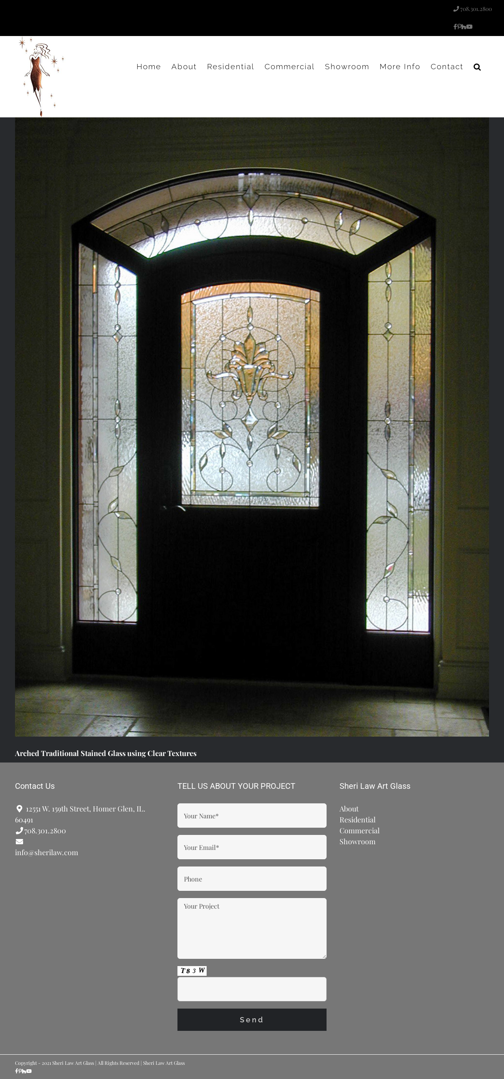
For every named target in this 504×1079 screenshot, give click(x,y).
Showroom (358, 841)
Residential (358, 819)
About (349, 808)
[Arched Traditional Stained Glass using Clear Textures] (252, 427)
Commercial (360, 830)
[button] (478, 66)
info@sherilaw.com (46, 852)
